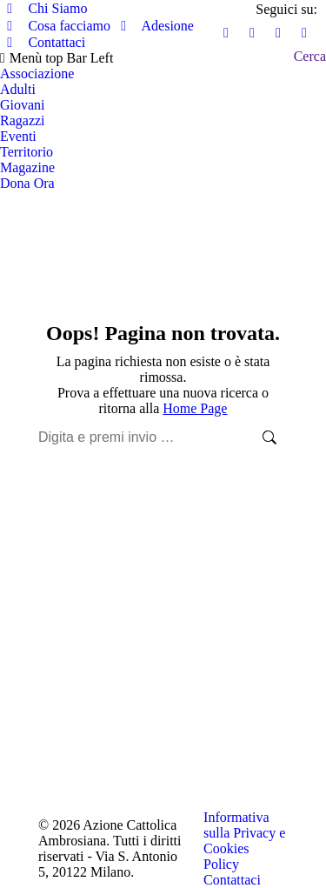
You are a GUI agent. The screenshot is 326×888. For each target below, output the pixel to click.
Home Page (195, 408)
